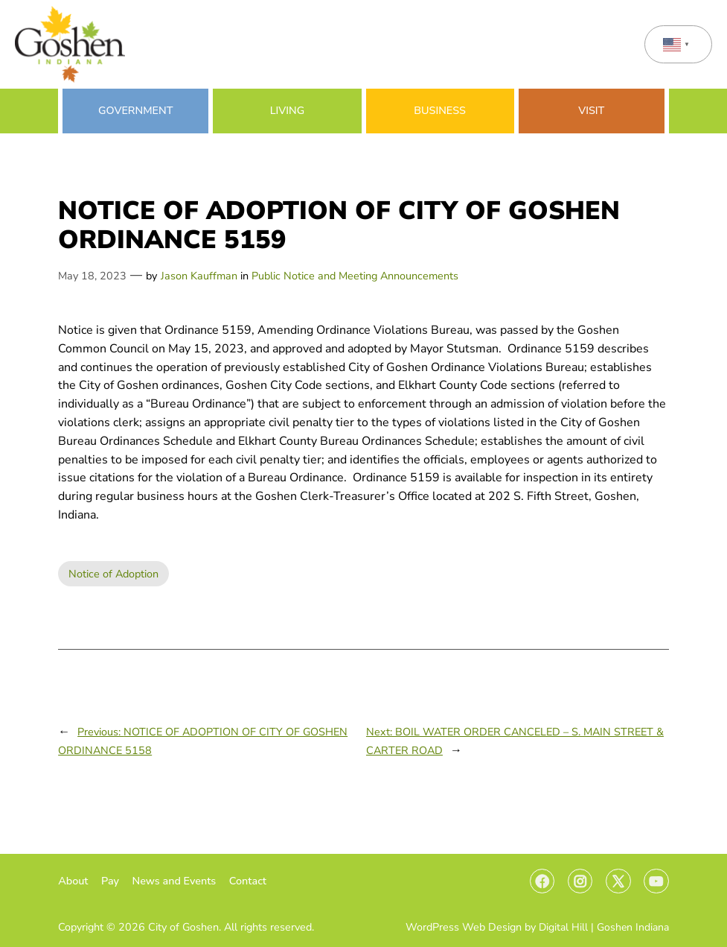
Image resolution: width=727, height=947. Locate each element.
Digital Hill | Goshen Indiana (604, 927)
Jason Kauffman (199, 275)
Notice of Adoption (113, 573)
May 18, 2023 (92, 275)
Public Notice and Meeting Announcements (355, 275)
